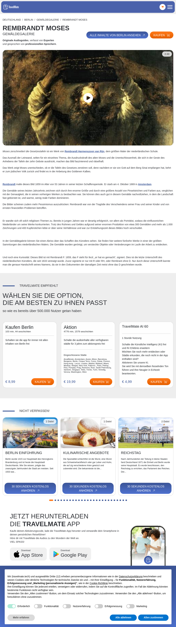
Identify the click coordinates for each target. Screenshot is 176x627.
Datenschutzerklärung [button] (131, 576)
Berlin (28, 19)
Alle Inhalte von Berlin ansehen (117, 35)
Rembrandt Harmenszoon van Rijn (84, 151)
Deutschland (12, 19)
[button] (51, 500)
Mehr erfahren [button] (21, 617)
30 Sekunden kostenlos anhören (30, 488)
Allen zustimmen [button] (153, 617)
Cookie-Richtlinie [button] (99, 583)
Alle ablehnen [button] (123, 617)
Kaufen (161, 35)
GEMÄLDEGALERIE (47, 19)
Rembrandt (9, 184)
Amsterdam (144, 184)
